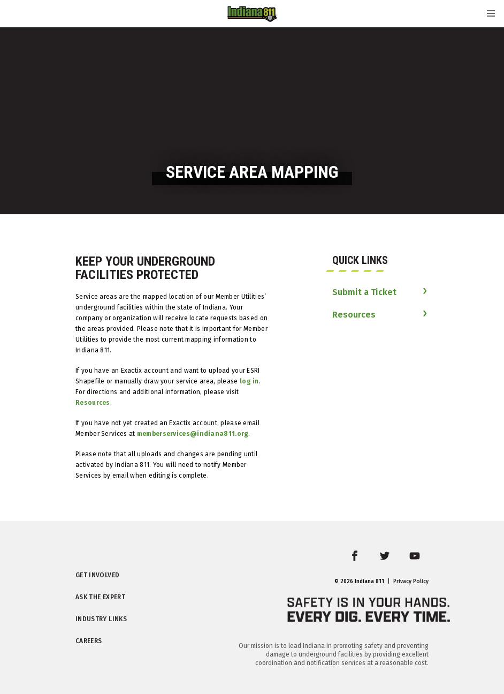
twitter (392, 562)
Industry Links (101, 619)
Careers (88, 641)
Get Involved (97, 575)
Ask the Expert (100, 597)
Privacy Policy (411, 581)
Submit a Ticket (364, 292)
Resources (92, 402)
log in (249, 381)
